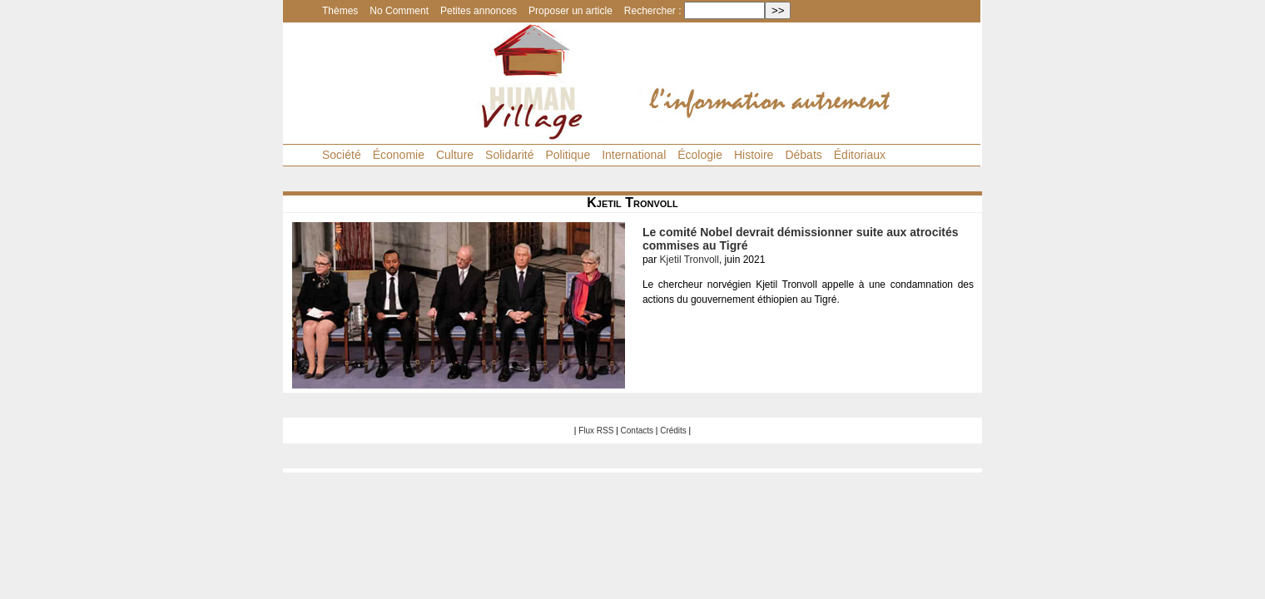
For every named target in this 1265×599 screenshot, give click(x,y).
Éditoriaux (860, 154)
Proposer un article (570, 11)
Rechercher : (653, 11)
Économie (398, 154)
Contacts (637, 430)
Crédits (673, 430)
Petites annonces (478, 11)
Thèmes (340, 11)
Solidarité (509, 154)
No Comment (399, 11)
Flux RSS (595, 430)
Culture (455, 154)
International (634, 154)
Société (341, 154)
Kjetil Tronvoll (689, 259)
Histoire (753, 154)
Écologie (699, 154)
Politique (567, 154)
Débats (803, 154)
